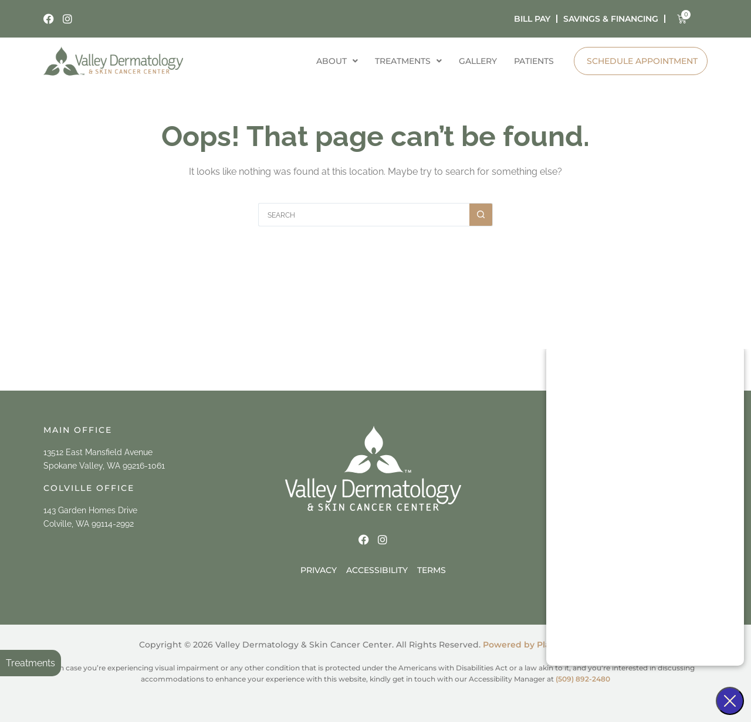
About (335, 61)
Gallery (477, 61)
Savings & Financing (610, 18)
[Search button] (481, 214)
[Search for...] (363, 214)
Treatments (30, 663)
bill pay (532, 18)
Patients (533, 61)
